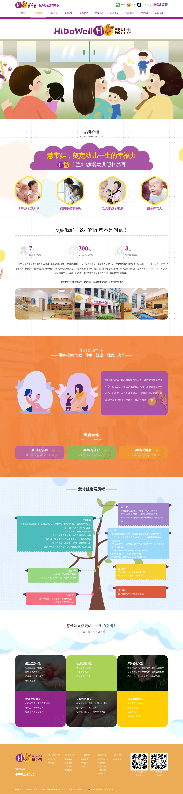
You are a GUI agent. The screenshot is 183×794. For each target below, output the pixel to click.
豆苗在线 (84, 13)
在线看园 (145, 13)
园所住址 (84, 766)
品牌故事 (38, 13)
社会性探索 (102, 770)
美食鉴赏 (101, 763)
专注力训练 (102, 766)
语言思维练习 (103, 759)
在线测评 (99, 13)
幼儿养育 (68, 763)
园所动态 (68, 766)
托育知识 (130, 13)
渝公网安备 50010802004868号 (102, 789)
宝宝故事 (68, 759)
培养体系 (114, 13)
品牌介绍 (51, 759)
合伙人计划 (160, 13)
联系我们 (51, 763)
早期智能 (69, 13)
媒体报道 (68, 770)
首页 (23, 13)
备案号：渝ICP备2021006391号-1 (74, 789)
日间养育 (53, 13)
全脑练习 (101, 774)
